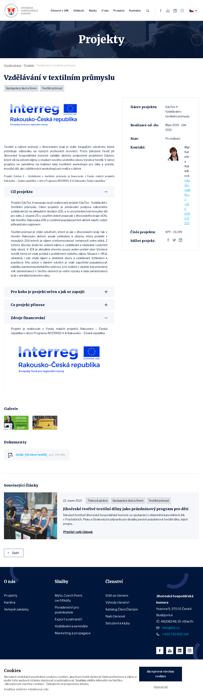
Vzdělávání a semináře (71, 626)
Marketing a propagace (73, 633)
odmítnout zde (38, 689)
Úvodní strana (12, 65)
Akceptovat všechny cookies (160, 674)
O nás (105, 10)
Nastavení (161, 687)
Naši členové (115, 616)
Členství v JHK (60, 10)
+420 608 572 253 (187, 214)
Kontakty (135, 10)
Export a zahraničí (68, 619)
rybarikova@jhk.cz (187, 190)
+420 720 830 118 (175, 634)
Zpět (15, 552)
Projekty (118, 10)
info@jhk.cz (171, 628)
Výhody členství (117, 602)
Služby (93, 10)
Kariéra (9, 602)
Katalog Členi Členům (121, 609)
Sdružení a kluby (117, 623)
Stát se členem (116, 595)
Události (78, 10)
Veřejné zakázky (16, 609)
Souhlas (81, 680)
